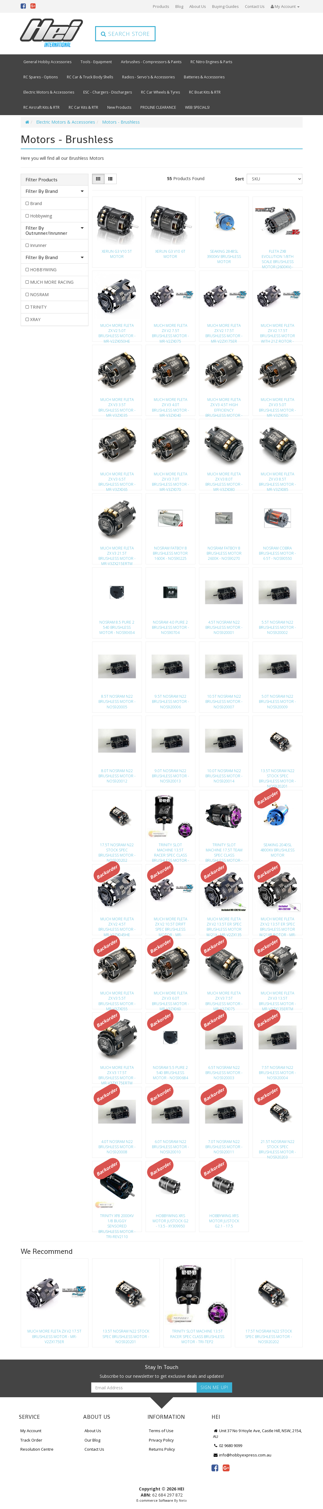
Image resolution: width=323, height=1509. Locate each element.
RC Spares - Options (40, 77)
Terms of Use (161, 1430)
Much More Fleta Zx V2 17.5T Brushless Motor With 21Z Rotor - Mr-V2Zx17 (277, 331)
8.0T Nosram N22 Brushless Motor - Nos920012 (117, 776)
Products (161, 6)
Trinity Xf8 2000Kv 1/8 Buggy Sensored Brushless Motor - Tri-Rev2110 (117, 1221)
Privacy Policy (161, 1440)
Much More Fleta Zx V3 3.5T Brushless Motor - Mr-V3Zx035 (117, 405)
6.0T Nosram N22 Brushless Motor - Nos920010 (170, 1147)
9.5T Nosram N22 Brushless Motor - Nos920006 (170, 701)
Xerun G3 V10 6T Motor (170, 254)
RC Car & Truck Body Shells (90, 77)
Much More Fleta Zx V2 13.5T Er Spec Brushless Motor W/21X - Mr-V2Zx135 (224, 924)
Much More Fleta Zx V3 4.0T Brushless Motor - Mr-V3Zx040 (170, 405)
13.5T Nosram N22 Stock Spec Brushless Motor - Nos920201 (277, 776)
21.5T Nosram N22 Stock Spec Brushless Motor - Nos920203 (277, 1147)
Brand (36, 203)
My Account (30, 1430)
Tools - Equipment (96, 61)
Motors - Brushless (121, 122)
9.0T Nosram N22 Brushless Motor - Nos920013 (170, 776)
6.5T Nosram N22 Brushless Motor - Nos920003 (223, 1072)
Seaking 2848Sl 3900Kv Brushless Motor (224, 256)
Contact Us (255, 6)
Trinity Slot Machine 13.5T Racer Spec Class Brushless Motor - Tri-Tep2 (170, 850)
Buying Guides (225, 6)
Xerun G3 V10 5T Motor (117, 254)
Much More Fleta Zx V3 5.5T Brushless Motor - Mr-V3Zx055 (117, 999)
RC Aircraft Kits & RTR (41, 107)
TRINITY (38, 307)
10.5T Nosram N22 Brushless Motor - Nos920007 (223, 701)
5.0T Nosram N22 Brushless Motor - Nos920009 (277, 701)
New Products (119, 107)
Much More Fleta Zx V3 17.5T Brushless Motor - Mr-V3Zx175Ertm (117, 1073)
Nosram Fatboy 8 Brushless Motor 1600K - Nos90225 (170, 553)
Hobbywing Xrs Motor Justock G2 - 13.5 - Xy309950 (170, 1221)
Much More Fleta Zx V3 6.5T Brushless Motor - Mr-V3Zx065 (117, 479)
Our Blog (92, 1440)
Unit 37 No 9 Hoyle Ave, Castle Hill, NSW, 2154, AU (257, 1433)
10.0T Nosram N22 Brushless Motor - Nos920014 (223, 776)
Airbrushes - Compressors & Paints (151, 61)
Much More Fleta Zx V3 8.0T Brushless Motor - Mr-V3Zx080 (223, 479)
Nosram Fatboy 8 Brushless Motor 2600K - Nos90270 (224, 553)
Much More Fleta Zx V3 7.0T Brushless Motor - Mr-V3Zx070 (170, 479)
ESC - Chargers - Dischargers (107, 92)
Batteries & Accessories (204, 77)
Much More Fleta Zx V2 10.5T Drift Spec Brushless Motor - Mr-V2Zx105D (170, 924)
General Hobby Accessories (47, 61)
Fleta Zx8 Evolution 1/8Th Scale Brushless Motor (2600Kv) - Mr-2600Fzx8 (278, 257)
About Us (197, 6)
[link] (214, 1467)
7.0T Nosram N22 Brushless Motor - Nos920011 (223, 1147)
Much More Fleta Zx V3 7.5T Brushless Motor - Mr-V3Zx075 (223, 999)
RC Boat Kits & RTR (205, 92)
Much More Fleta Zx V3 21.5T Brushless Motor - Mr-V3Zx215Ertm (117, 554)
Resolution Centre (36, 1449)
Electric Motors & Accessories (48, 92)
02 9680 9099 (227, 1445)
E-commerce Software (154, 1500)
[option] (54, 1304)
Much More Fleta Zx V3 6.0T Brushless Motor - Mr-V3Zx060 (170, 999)
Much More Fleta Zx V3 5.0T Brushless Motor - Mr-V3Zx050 (277, 405)
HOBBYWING (43, 269)
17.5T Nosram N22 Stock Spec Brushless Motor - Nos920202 (117, 850)
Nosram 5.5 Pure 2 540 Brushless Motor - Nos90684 (170, 1072)
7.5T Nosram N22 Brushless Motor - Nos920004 (277, 1072)
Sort (239, 179)
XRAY (35, 319)
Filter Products (41, 180)
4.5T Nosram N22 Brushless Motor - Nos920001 (223, 627)
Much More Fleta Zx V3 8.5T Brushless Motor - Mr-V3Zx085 (277, 479)
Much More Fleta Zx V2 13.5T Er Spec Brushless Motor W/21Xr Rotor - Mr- (277, 924)
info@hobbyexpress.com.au (242, 1455)
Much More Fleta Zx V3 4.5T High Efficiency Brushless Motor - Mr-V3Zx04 (223, 405)
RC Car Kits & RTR (83, 107)
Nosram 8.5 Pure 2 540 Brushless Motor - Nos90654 (117, 627)
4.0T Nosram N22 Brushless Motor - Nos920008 (117, 1147)
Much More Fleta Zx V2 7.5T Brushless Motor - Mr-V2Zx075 (170, 331)
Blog (179, 6)
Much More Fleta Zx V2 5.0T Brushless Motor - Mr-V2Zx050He (117, 331)
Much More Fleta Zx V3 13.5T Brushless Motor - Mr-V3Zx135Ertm (277, 999)
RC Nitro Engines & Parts (211, 61)
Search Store (125, 33)
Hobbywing (41, 216)
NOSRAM (39, 294)
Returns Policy (162, 1449)
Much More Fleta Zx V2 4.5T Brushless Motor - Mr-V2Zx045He (117, 924)
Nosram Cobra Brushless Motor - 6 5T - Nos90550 (277, 553)
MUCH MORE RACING (52, 282)
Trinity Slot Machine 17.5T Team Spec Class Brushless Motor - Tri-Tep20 (223, 850)
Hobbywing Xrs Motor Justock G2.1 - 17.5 (224, 1221)
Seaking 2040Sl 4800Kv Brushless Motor (277, 850)
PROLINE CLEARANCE (158, 107)
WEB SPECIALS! (197, 107)
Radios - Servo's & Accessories (148, 77)
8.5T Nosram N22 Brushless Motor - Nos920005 (117, 701)
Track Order (31, 1440)
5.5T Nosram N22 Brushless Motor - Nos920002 (277, 627)
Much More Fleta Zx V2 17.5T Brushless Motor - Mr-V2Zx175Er (223, 331)
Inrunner (38, 245)
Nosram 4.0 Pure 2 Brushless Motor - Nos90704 (170, 627)
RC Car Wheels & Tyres (160, 92)
